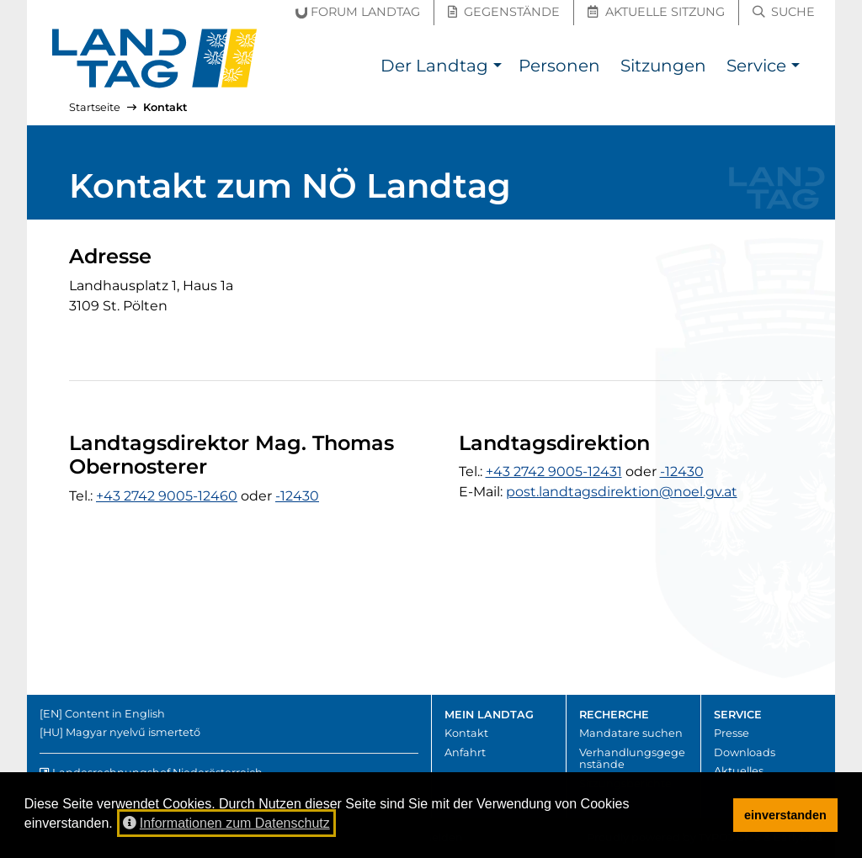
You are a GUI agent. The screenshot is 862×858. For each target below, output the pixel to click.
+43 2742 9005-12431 (554, 471)
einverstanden (785, 815)
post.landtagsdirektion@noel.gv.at (621, 492)
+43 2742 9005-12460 (166, 496)
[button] (497, 67)
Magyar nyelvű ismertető (133, 732)
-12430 (297, 496)
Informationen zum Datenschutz (226, 823)
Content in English (115, 713)
